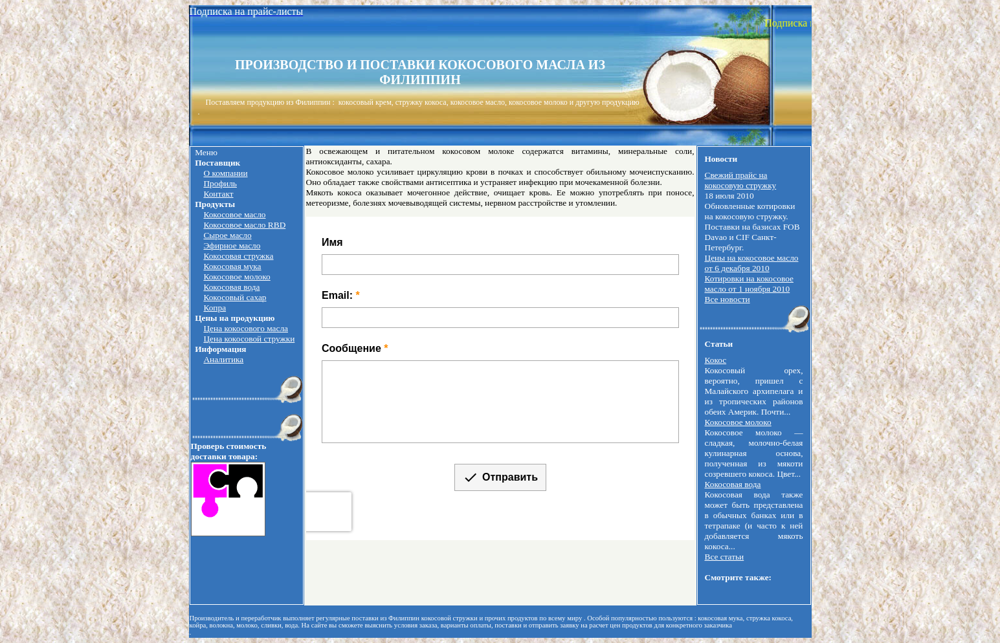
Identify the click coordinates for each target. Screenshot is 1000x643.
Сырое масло (227, 235)
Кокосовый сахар (234, 297)
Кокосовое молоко (236, 276)
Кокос (716, 360)
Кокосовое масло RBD (244, 225)
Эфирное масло (231, 245)
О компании (225, 173)
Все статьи (724, 556)
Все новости (727, 299)
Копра (214, 307)
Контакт (218, 194)
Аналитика (223, 359)
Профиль (219, 183)
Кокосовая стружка (238, 256)
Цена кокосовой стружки (248, 338)
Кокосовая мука (232, 266)
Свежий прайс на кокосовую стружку (741, 180)
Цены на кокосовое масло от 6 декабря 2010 (752, 263)
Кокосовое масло (234, 214)
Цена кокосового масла (245, 328)
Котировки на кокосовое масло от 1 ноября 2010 (749, 284)
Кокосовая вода (231, 287)
